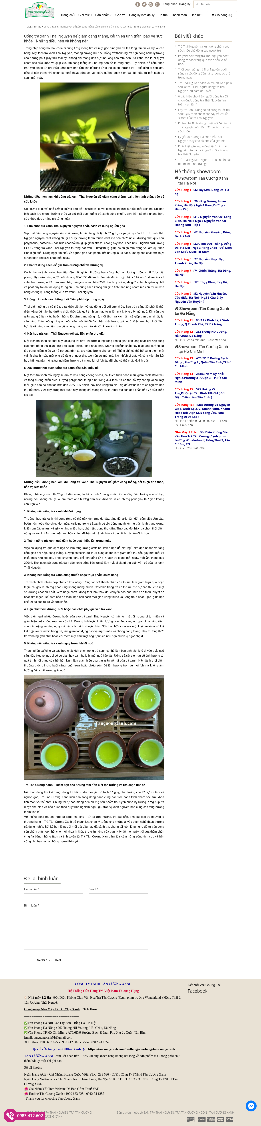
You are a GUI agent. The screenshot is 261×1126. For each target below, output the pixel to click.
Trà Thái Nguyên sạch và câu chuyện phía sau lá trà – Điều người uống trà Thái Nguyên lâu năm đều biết (203, 87)
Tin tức (163, 15)
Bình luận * (31, 905)
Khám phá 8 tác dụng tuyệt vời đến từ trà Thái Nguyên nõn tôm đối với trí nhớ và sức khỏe (203, 127)
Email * (94, 889)
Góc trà (120, 15)
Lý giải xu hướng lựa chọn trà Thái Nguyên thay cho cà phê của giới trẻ (200, 139)
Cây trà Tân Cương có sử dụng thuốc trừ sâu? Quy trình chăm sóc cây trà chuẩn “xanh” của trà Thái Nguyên (202, 114)
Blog (29, 26)
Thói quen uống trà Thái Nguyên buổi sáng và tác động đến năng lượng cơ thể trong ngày (202, 73)
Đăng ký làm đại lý (141, 15)
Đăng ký (184, 3)
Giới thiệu (85, 15)
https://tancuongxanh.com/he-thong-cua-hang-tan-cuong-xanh (131, 1049)
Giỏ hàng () (221, 15)
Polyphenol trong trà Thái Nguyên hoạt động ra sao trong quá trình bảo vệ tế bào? (202, 60)
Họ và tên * (31, 889)
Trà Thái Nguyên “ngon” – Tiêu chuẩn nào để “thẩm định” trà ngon (203, 162)
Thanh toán (179, 15)
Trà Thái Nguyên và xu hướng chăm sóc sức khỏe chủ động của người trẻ (202, 48)
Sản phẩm (103, 15)
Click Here (89, 1009)
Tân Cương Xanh (60, 821)
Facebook (198, 991)
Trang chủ (68, 15)
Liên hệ (196, 15)
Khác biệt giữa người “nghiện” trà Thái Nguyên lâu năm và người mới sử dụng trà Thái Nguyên (201, 150)
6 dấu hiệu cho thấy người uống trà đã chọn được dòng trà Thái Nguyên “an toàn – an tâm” (201, 100)
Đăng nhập (169, 3)
